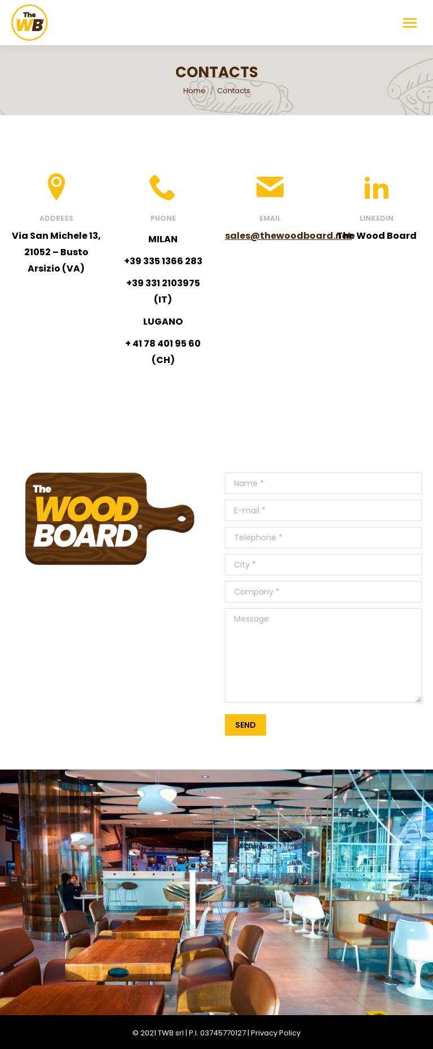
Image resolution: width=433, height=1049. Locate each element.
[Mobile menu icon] (410, 22)
